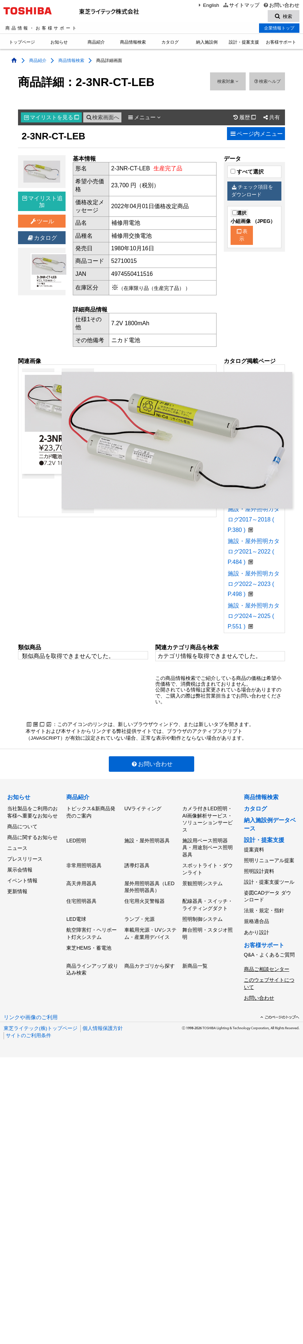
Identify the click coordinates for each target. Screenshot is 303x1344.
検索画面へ (102, 118)
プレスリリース (25, 856)
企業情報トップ (279, 29)
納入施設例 (207, 43)
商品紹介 (96, 43)
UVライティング (142, 809)
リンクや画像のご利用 (31, 1008)
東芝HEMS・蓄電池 (88, 942)
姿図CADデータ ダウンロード (267, 893)
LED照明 (76, 840)
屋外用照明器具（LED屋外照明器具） (149, 884)
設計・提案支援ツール (269, 880)
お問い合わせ (281, 5)
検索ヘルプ (267, 82)
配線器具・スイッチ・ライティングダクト (207, 901)
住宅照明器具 (81, 898)
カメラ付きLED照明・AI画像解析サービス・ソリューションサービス (207, 819)
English (208, 5)
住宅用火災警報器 (144, 898)
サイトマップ (241, 5)
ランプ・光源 (139, 915)
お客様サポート (281, 43)
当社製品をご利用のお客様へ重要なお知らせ (32, 812)
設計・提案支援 (244, 43)
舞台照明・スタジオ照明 (207, 928)
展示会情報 (19, 866)
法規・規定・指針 (264, 907)
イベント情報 (22, 876)
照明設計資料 (259, 870)
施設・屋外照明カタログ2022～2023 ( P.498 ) (254, 585)
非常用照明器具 (84, 864)
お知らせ (59, 43)
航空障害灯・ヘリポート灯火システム (91, 928)
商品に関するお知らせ (32, 836)
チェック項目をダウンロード (252, 191)
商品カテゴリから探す (149, 959)
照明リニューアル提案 (269, 860)
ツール (42, 222)
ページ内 (256, 135)
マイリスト (51, 118)
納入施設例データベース (270, 825)
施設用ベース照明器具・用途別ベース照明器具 (207, 847)
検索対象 (228, 82)
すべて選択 (247, 173)
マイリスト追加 (42, 202)
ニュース (17, 846)
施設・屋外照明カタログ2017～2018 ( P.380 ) (254, 520)
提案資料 (254, 850)
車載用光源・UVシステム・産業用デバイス (150, 928)
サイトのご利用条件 (28, 1026)
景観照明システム (202, 881)
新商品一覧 (195, 959)
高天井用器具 (81, 881)
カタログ (170, 43)
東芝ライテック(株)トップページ (40, 1018)
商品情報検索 (133, 43)
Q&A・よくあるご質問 (269, 948)
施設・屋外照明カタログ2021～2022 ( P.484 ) (254, 552)
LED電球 (76, 915)
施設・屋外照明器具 (147, 840)
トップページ (22, 43)
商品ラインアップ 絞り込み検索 (92, 963)
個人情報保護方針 (103, 1018)
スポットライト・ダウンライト (207, 867)
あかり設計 (256, 926)
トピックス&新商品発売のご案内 (90, 812)
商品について (22, 826)
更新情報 (17, 885)
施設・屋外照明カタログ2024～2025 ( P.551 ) (254, 617)
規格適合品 (256, 916)
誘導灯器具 (137, 864)
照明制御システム (202, 915)
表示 (242, 236)
